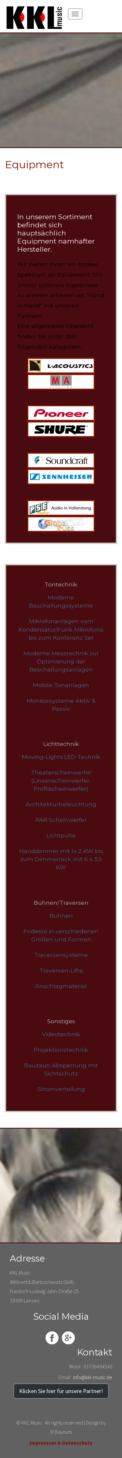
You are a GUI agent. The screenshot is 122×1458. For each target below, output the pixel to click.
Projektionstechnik (61, 1049)
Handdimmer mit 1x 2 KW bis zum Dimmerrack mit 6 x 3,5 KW (61, 859)
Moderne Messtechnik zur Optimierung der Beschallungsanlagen (61, 661)
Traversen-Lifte (61, 970)
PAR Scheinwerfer (61, 819)
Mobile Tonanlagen (61, 685)
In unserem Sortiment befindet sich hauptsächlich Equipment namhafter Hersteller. (56, 233)
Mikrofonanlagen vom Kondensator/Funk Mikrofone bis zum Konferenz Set (61, 629)
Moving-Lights (42, 756)
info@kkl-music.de (92, 1377)
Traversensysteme (61, 954)
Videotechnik (61, 1034)
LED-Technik (82, 756)
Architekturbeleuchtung (61, 804)
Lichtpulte (61, 835)
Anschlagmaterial (61, 986)
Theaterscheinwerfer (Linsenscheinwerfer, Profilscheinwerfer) (61, 780)
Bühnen (61, 915)
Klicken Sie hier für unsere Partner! (61, 1391)
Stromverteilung (61, 1089)
